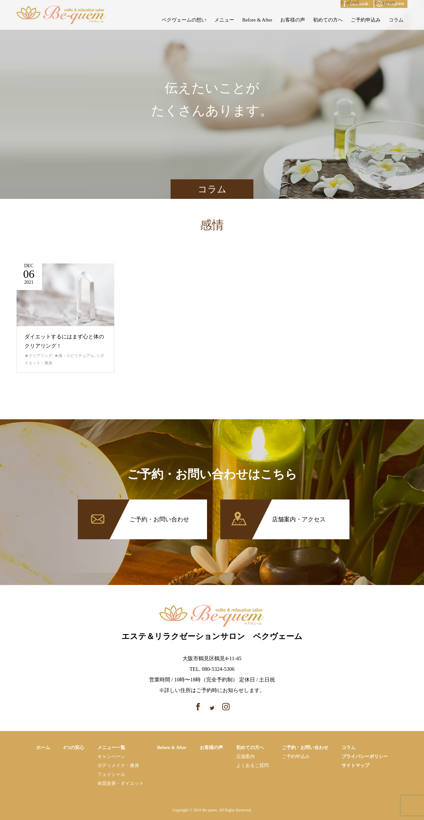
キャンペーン (111, 756)
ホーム (43, 747)
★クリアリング (38, 355)
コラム (396, 20)
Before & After (257, 20)
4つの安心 (73, 747)
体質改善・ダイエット (120, 783)
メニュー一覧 (111, 747)
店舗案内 (245, 756)
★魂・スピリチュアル (74, 355)
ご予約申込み (366, 20)
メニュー (224, 20)
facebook (350, 2)
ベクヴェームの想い (184, 20)
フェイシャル (111, 774)
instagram (384, 2)
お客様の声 (292, 20)
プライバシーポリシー (365, 756)
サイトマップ (355, 765)
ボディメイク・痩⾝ (118, 765)
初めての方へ (328, 20)
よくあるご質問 (252, 765)
